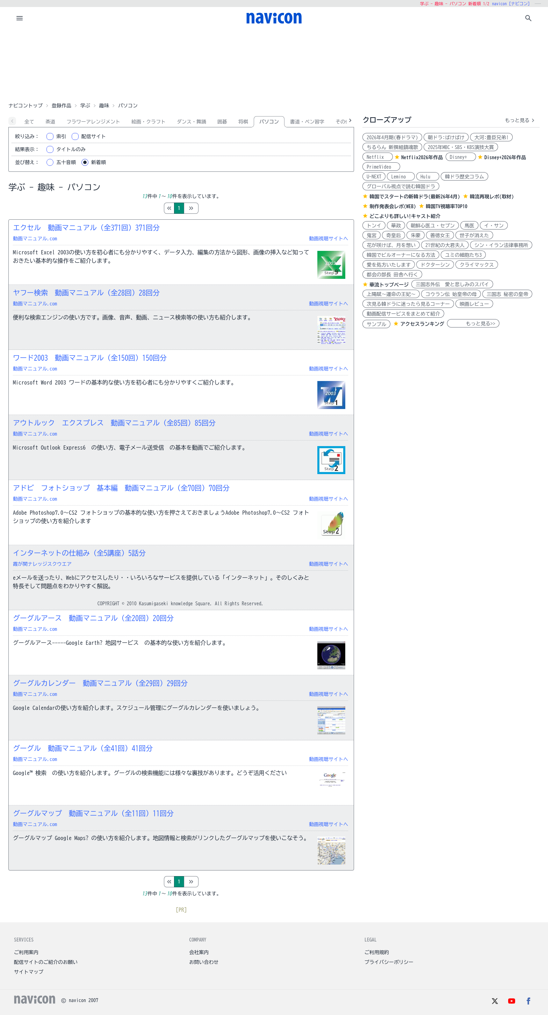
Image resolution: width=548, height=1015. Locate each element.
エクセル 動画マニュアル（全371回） (86, 227)
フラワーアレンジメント (93, 121)
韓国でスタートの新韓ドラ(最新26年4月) (414, 196)
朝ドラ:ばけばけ (446, 137)
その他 (343, 121)
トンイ (374, 225)
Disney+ (461, 157)
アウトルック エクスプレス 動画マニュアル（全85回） (114, 422)
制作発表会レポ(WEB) (392, 206)
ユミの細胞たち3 (463, 255)
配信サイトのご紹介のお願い (46, 962)
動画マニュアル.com (35, 238)
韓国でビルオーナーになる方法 (401, 255)
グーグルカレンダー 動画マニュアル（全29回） (100, 682)
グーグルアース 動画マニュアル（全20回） (93, 617)
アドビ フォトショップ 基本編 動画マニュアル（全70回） (121, 487)
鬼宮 (371, 235)
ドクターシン (435, 264)
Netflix (378, 157)
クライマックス (477, 264)
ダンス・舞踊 (191, 121)
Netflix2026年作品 (422, 157)
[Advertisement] (274, 64)
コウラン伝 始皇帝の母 (451, 294)
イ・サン (494, 225)
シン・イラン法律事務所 (501, 245)
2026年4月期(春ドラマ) (392, 137)
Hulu (427, 176)
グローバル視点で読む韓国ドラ (401, 186)
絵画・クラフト (148, 121)
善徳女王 (440, 235)
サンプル (376, 324)
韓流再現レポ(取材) (492, 196)
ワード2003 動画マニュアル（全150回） (90, 357)
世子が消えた (474, 235)
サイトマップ (28, 972)
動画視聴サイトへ (328, 238)
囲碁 (222, 121)
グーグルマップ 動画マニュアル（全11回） (93, 813)
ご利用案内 (26, 952)
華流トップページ (389, 284)
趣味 (104, 105)
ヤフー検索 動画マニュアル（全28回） (86, 292)
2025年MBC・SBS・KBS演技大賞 (461, 147)
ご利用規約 (377, 952)
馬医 (469, 225)
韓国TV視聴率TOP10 (446, 206)
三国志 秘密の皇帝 (507, 294)
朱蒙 (415, 235)
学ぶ (85, 105)
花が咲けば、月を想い (391, 245)
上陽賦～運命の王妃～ (391, 294)
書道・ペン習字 (307, 121)
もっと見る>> (473, 323)
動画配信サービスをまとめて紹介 (403, 313)
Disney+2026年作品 (505, 157)
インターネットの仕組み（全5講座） (79, 552)
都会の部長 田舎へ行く (392, 274)
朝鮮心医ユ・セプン (433, 225)
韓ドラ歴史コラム (464, 176)
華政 (396, 225)
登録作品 (61, 105)
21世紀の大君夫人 (444, 245)
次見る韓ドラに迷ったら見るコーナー (408, 304)
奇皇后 (393, 235)
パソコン (269, 121)
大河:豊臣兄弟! (491, 137)
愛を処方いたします (389, 264)
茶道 (50, 121)
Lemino (401, 176)
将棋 (243, 121)
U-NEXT (374, 176)
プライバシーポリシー (389, 962)
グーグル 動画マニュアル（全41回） (83, 748)
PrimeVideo (381, 166)
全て (29, 121)
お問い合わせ (203, 962)
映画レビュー (474, 304)
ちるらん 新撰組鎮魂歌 (392, 147)
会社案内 (199, 952)
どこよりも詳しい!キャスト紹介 (404, 216)
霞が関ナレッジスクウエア (42, 564)
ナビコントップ (25, 105)
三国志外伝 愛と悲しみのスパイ (452, 284)
